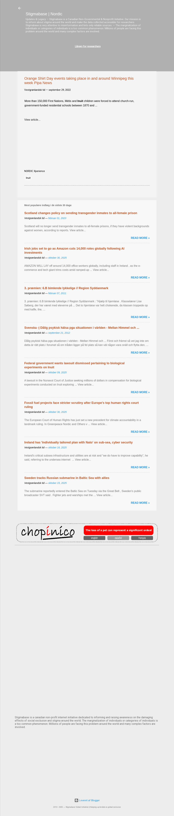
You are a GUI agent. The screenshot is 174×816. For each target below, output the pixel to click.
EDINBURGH (87, 615)
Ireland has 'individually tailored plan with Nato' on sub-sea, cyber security (78, 442)
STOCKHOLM (87, 700)
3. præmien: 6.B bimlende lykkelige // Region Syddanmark (66, 288)
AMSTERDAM (87, 559)
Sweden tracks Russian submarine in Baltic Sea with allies (66, 478)
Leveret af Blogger (87, 800)
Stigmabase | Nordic (44, 14)
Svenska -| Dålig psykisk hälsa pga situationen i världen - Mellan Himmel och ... (81, 327)
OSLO (87, 672)
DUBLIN (87, 587)
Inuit (28, 177)
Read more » (140, 237)
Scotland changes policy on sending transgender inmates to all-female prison (80, 213)
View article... (32, 119)
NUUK (87, 644)
